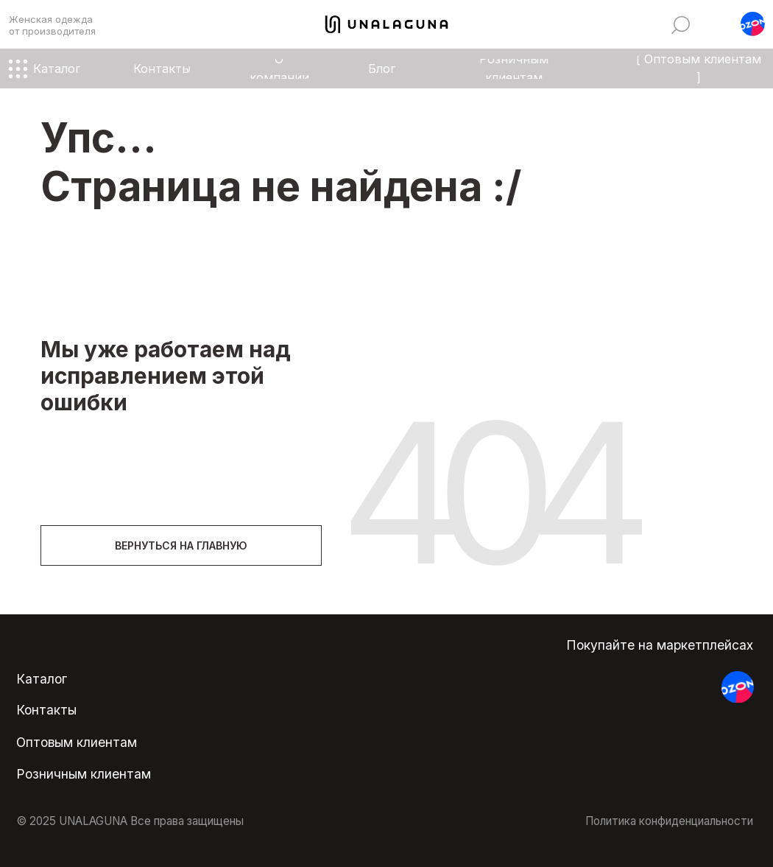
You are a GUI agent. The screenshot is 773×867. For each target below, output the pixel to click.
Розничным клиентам (83, 774)
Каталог (41, 679)
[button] (753, 24)
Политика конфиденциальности (669, 821)
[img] (680, 25)
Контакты (46, 709)
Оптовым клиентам (76, 742)
